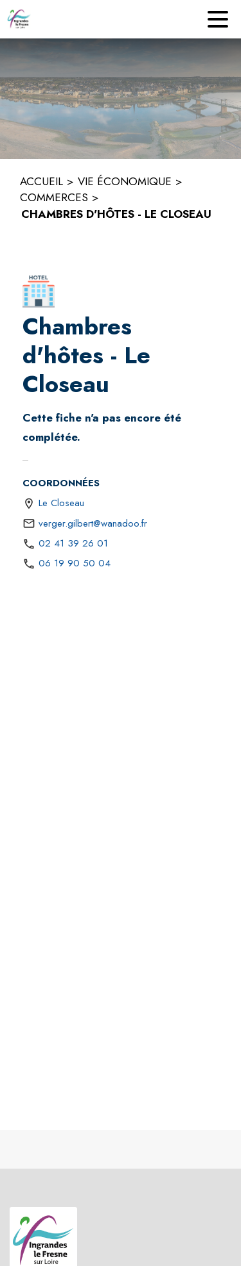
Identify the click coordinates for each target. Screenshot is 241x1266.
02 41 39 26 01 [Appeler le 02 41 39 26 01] (73, 543)
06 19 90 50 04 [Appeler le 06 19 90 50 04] (75, 563)
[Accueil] (19, 19)
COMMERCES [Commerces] (54, 197)
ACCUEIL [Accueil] (41, 181)
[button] (38, 291)
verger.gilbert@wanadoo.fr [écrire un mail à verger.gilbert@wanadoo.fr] (93, 523)
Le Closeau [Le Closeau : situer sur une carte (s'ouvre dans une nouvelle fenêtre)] (61, 503)
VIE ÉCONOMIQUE (125, 181)
